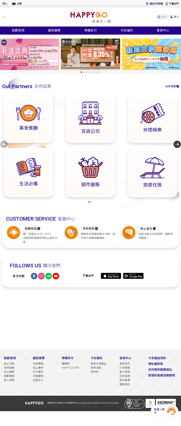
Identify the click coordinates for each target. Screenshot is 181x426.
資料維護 (124, 380)
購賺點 (66, 363)
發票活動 (95, 367)
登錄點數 (9, 367)
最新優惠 (39, 358)
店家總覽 (170, 86)
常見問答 (88, 228)
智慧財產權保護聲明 (161, 375)
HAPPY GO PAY (70, 367)
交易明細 (124, 367)
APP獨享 (38, 371)
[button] (81, 72)
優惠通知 (124, 384)
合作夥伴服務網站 (160, 369)
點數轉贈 (9, 376)
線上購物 (38, 367)
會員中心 (125, 358)
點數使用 (10, 358)
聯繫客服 (31, 228)
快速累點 (38, 363)
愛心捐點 (9, 380)
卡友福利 (96, 358)
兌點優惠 (38, 376)
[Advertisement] (90, 318)
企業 (19, 3)
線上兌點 (9, 363)
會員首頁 (124, 363)
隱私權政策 (155, 364)
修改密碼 (124, 376)
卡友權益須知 (157, 358)
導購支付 (68, 358)
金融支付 (38, 380)
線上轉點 (9, 371)
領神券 (94, 371)
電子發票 (124, 371)
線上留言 (146, 228)
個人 (5, 3)
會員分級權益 (98, 363)
